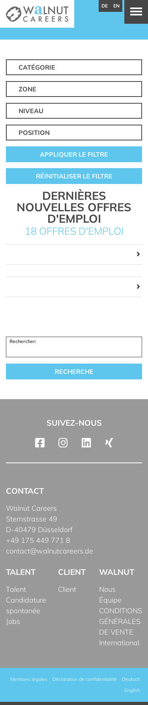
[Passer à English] (132, 690)
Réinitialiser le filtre (74, 176)
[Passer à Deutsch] (131, 679)
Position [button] (34, 132)
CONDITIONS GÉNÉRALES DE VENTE (120, 621)
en (116, 6)
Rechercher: (22, 341)
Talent (16, 589)
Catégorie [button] (37, 67)
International (119, 642)
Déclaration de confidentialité (84, 679)
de (104, 6)
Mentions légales (28, 679)
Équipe (110, 600)
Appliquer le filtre (74, 154)
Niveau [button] (31, 111)
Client (67, 589)
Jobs (13, 621)
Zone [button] (27, 89)
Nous (107, 589)
